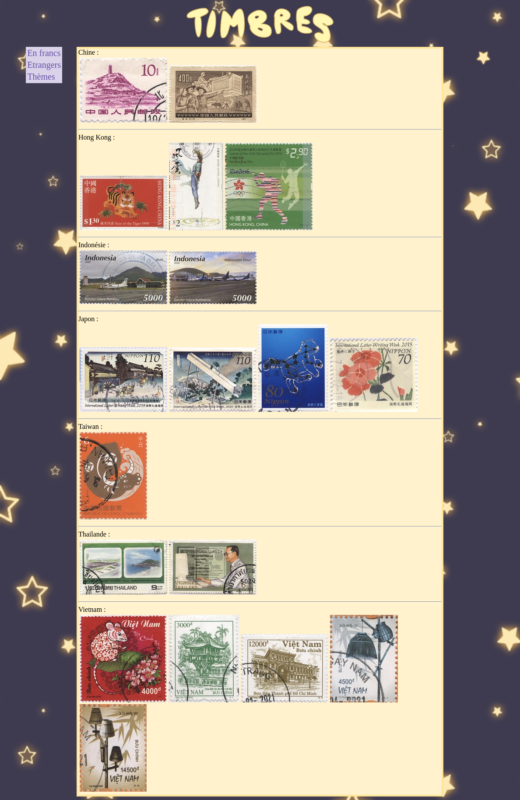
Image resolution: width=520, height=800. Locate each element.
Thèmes (41, 76)
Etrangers (44, 65)
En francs (43, 53)
